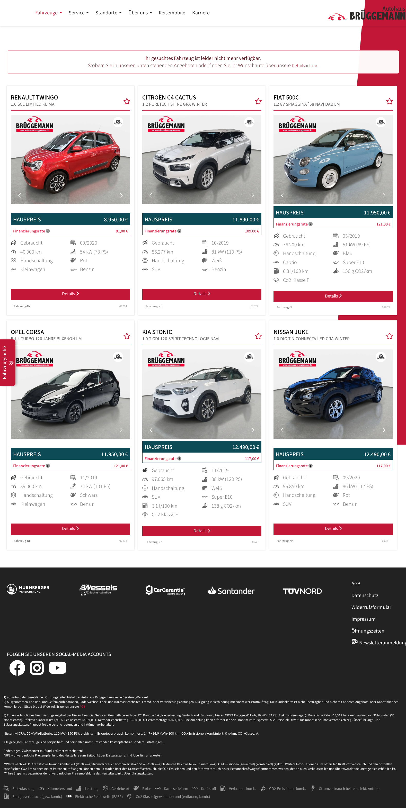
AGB (355, 586)
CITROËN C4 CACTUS (175, 101)
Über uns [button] (225, 12)
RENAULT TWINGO (40, 101)
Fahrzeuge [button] (133, 12)
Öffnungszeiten (367, 633)
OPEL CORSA (46, 337)
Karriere (287, 12)
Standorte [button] (193, 12)
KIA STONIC (180, 337)
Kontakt (389, 5)
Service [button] (163, 12)
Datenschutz (364, 598)
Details (70, 295)
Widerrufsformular (371, 610)
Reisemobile (258, 12)
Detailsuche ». (305, 65)
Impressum (363, 622)
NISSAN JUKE (311, 337)
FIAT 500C (306, 101)
